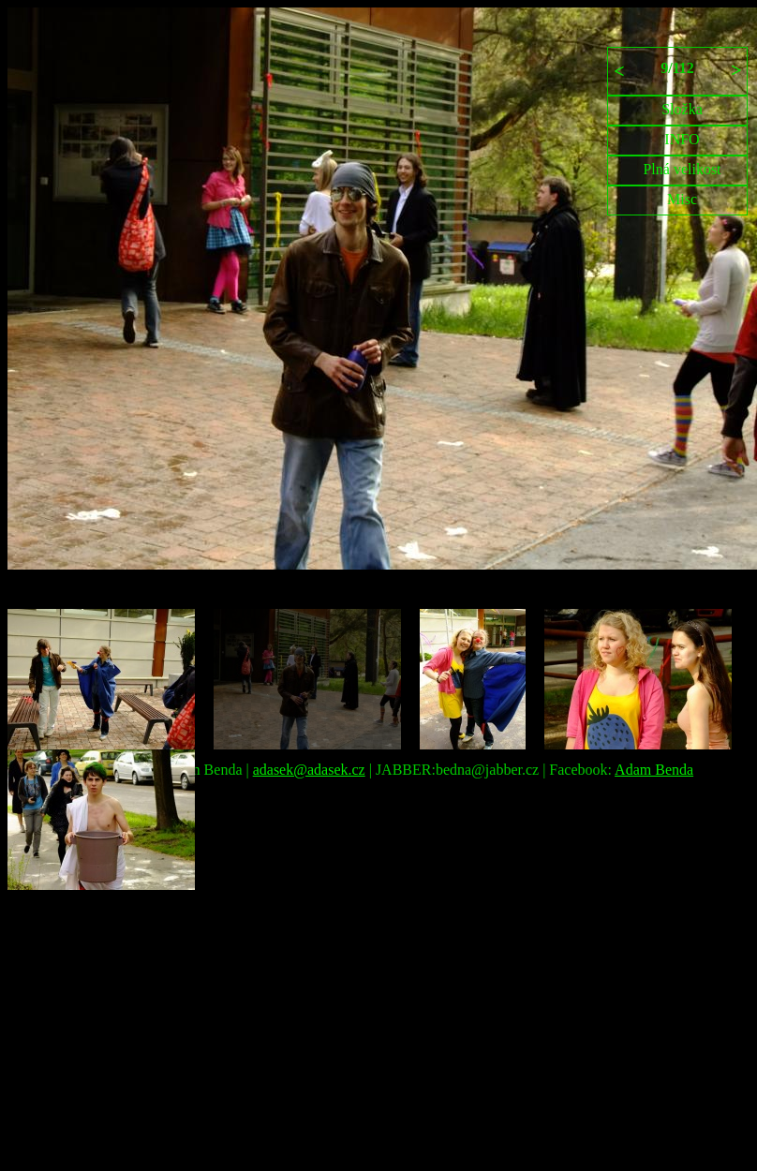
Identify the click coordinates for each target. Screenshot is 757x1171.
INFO (681, 139)
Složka (682, 109)
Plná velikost (681, 169)
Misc (682, 199)
